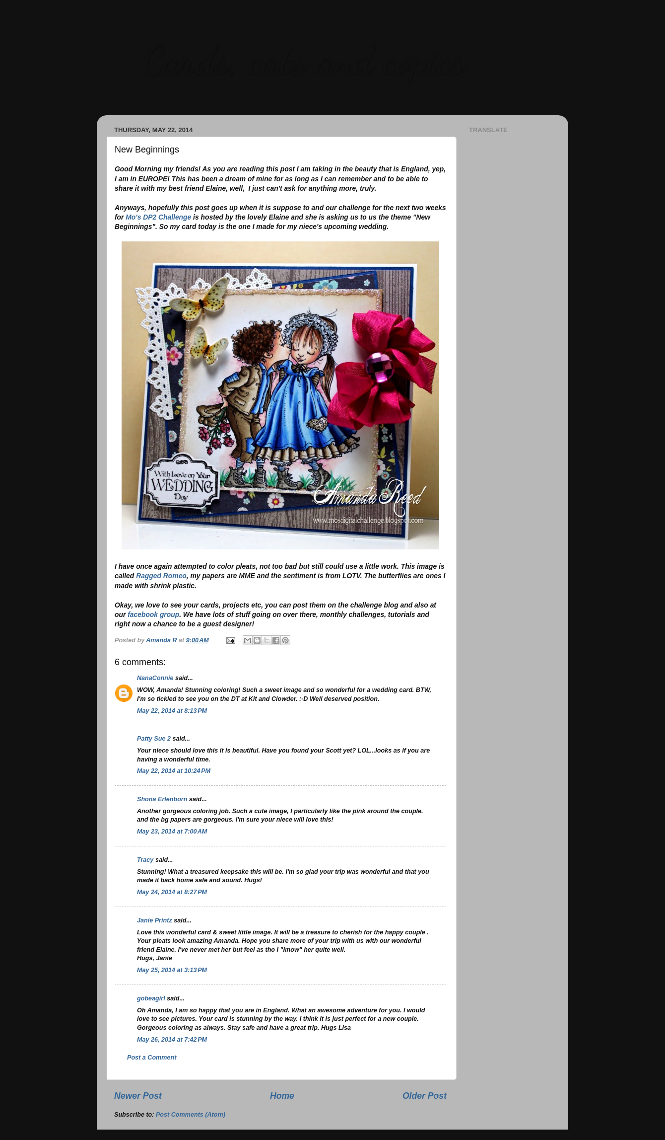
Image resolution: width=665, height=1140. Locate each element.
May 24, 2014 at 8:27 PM (172, 892)
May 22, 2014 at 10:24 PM (173, 770)
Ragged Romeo (161, 576)
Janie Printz (154, 920)
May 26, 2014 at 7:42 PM (172, 1039)
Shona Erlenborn (162, 799)
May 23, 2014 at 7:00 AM (172, 831)
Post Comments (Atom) (190, 1114)
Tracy (145, 859)
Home (282, 1096)
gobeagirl (151, 998)
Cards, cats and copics (303, 59)
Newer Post (138, 1096)
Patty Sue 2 (154, 738)
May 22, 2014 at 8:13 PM (172, 710)
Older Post (424, 1096)
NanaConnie (155, 678)
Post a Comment (151, 1057)
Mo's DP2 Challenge (158, 217)
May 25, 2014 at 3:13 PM (172, 970)
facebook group (153, 614)
